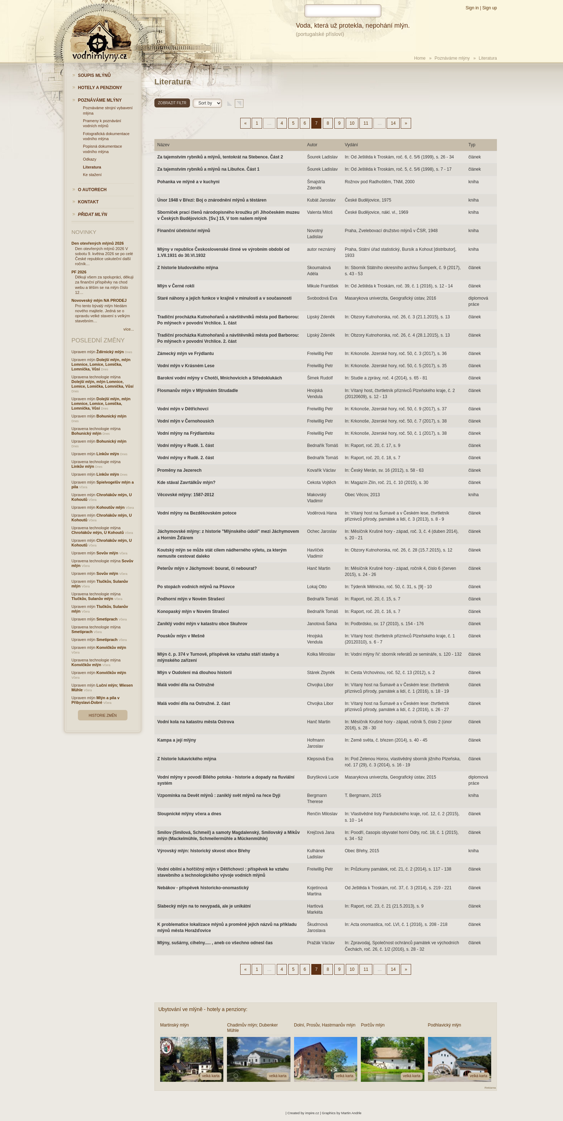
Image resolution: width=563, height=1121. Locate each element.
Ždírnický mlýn (110, 352)
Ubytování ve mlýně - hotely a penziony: (202, 1009)
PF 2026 (79, 272)
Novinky (83, 232)
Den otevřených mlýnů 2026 (97, 243)
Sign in (472, 7)
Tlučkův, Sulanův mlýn (92, 598)
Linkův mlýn (108, 454)
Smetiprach (107, 619)
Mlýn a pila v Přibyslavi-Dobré (95, 700)
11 (365, 123)
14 (393, 123)
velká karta (210, 1076)
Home (419, 58)
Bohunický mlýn (111, 416)
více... (129, 329)
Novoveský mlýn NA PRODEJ (99, 300)
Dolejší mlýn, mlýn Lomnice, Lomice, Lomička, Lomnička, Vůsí (100, 364)
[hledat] (342, 10)
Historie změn (103, 716)
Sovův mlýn (107, 553)
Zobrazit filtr (172, 103)
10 (352, 123)
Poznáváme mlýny (452, 58)
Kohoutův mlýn (111, 507)
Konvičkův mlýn (111, 647)
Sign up (489, 7)
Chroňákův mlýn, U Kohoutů (97, 532)
